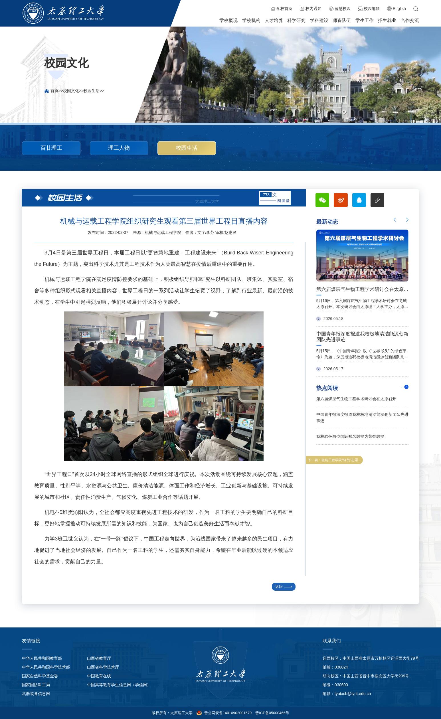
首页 (54, 90)
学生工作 (364, 20)
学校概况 (228, 20)
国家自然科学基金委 (40, 676)
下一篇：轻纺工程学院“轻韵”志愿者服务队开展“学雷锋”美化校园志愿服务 (335, 460)
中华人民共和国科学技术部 (46, 667)
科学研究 (296, 20)
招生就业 (387, 20)
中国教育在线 (99, 676)
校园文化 (71, 90)
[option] (362, 301)
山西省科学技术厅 (103, 667)
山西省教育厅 (99, 658)
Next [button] (407, 219)
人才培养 (274, 20)
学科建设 (319, 20)
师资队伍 (342, 20)
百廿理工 (51, 148)
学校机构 (251, 20)
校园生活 (92, 90)
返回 (283, 586)
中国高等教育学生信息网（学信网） (119, 684)
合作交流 (410, 20)
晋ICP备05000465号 (272, 713)
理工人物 (119, 148)
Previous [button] (395, 219)
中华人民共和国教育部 (42, 658)
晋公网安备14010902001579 (227, 713)
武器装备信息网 (36, 693)
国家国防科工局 (36, 684)
